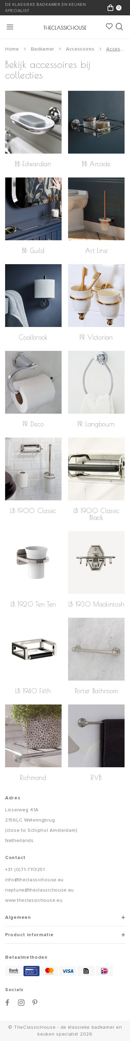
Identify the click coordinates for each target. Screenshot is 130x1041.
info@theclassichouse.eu (34, 880)
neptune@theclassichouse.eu (39, 890)
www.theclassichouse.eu (33, 900)
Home (12, 49)
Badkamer (42, 49)
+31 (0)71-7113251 (25, 869)
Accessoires (80, 49)
